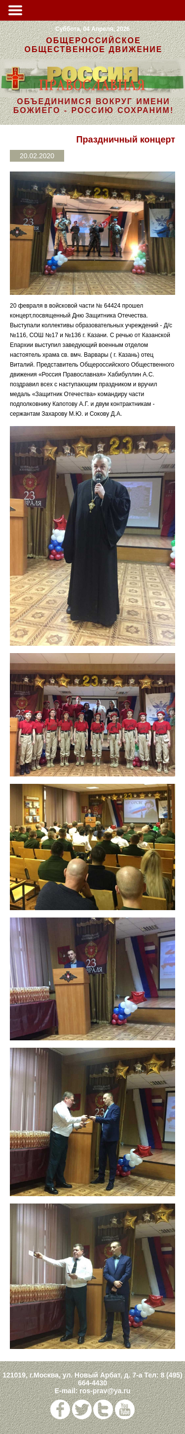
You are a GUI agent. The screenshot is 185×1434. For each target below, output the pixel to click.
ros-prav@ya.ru (104, 1391)
